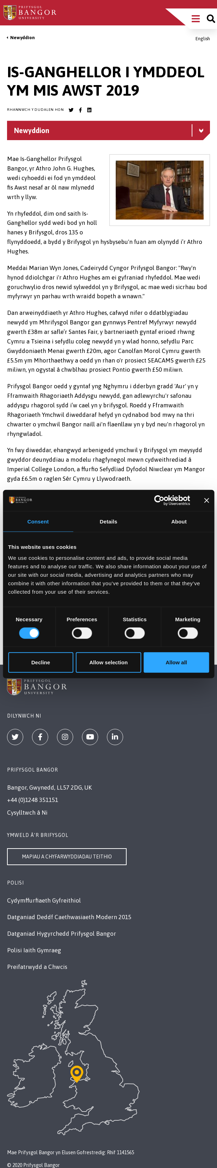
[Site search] (211, 18)
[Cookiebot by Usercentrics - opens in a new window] (159, 500)
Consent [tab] (38, 521)
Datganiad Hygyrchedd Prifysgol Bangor (61, 933)
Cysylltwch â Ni (27, 812)
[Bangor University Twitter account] (71, 110)
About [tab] (179, 521)
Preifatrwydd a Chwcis (37, 966)
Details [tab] (108, 521)
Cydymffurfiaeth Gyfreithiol (44, 900)
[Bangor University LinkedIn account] (89, 110)
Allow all (176, 662)
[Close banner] (206, 500)
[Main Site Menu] (196, 18)
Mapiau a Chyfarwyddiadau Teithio (67, 856)
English (203, 38)
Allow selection (108, 662)
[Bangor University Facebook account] (80, 110)
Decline (40, 662)
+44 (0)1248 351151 (32, 799)
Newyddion (22, 37)
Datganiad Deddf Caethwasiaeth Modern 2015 (69, 917)
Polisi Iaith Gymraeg (34, 950)
